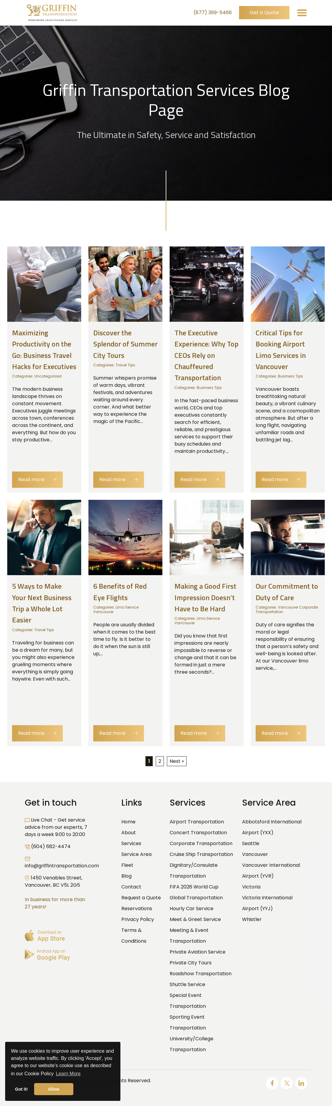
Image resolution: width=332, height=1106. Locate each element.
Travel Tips (125, 365)
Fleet (127, 865)
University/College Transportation (191, 1044)
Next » (177, 761)
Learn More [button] (68, 1073)
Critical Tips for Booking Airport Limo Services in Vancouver (281, 349)
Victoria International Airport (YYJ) (267, 903)
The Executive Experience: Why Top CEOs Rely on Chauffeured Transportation (206, 355)
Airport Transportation (197, 821)
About (128, 832)
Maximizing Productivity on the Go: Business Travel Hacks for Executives (44, 349)
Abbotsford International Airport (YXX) (272, 827)
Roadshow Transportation (200, 973)
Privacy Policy (137, 919)
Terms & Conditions (133, 936)
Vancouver (255, 854)
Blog (126, 876)
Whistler (252, 919)
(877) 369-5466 (212, 12)
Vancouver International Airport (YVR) (271, 870)
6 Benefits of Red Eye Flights (120, 592)
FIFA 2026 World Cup (194, 886)
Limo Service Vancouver (116, 609)
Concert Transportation (198, 832)
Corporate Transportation (201, 843)
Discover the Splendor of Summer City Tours (125, 344)
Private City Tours (191, 962)
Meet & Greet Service (195, 919)
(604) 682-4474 (51, 846)
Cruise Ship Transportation (201, 854)
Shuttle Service (187, 984)
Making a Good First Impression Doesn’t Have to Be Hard (205, 597)
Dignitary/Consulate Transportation (194, 870)
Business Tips (209, 387)
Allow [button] (53, 1089)
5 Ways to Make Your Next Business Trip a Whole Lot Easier (42, 603)
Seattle (250, 843)
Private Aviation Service (197, 951)
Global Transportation (196, 897)
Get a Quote (264, 12)
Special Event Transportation (188, 1001)
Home (128, 821)
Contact (131, 886)
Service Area (136, 854)
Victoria (251, 886)
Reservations (136, 908)
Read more (37, 479)
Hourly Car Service (191, 908)
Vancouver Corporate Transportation (287, 609)
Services (131, 843)
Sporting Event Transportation (188, 1022)
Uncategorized (48, 376)
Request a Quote (141, 897)
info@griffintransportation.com (62, 865)
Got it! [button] (21, 1089)
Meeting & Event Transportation (189, 936)
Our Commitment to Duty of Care (287, 592)
